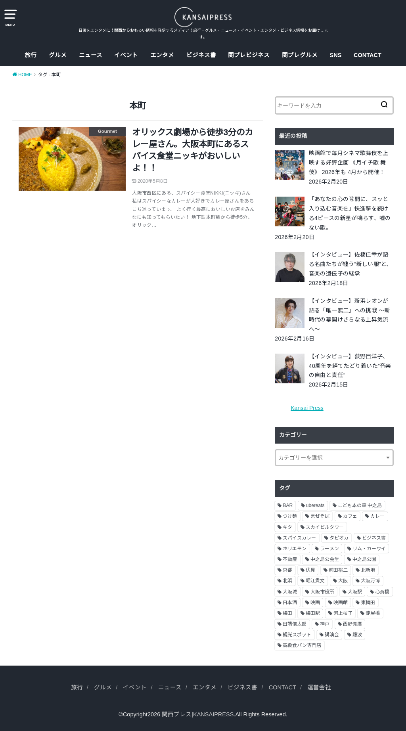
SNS (336, 55)
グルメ (58, 55)
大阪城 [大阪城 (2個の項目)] (290, 592)
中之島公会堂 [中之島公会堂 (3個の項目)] (324, 559)
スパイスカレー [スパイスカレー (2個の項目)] (299, 538)
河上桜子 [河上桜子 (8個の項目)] (342, 613)
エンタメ (162, 55)
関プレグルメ (300, 55)
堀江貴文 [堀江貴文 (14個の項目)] (315, 581)
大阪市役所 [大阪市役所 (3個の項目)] (322, 592)
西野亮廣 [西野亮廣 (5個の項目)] (352, 624)
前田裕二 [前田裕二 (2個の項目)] (338, 570)
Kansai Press (307, 408)
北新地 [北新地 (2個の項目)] (368, 570)
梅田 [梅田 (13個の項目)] (287, 613)
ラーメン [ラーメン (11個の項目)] (329, 548)
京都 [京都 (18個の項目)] (287, 570)
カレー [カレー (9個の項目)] (377, 516)
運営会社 (319, 687)
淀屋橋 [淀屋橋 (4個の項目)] (373, 613)
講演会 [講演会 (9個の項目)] (332, 634)
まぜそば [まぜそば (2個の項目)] (319, 516)
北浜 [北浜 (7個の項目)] (287, 581)
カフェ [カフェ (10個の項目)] (350, 516)
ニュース (90, 55)
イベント (126, 55)
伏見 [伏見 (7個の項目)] (310, 570)
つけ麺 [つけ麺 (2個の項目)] (290, 516)
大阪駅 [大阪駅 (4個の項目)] (355, 592)
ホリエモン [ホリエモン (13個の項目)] (294, 548)
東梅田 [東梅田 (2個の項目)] (368, 602)
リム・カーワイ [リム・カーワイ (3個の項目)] (369, 548)
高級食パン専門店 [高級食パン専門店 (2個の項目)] (302, 645)
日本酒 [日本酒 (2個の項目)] (290, 602)
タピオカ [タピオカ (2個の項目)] (339, 538)
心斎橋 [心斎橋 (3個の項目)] (382, 592)
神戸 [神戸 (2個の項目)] (324, 624)
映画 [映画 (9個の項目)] (315, 602)
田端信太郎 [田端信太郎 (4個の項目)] (294, 624)
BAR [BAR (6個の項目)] (288, 505)
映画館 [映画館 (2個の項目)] (340, 602)
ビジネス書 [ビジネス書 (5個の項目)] (374, 538)
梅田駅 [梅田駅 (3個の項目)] (313, 613)
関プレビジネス (249, 55)
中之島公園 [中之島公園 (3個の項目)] (364, 559)
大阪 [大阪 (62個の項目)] (343, 581)
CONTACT (367, 55)
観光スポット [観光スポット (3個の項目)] (297, 634)
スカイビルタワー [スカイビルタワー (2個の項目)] (325, 527)
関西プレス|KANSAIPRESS (198, 714)
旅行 (30, 55)
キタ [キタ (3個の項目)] (287, 527)
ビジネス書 (201, 55)
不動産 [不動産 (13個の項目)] (290, 559)
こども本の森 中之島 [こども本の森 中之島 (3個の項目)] (360, 505)
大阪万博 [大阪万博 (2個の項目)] (370, 581)
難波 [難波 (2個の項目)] (357, 634)
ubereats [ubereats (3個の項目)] (315, 505)
